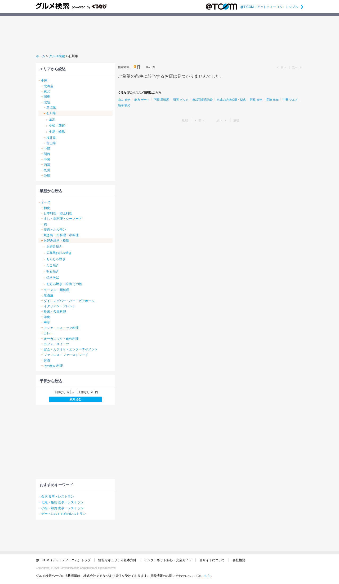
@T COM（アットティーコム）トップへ (271, 7)
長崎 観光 (272, 99)
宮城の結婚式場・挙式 (231, 99)
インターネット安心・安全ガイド (168, 560)
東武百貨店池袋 (202, 99)
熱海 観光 (124, 105)
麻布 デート (142, 99)
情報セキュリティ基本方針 (117, 560)
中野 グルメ (290, 99)
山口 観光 (124, 99)
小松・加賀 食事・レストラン (62, 508)
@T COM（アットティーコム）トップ (63, 560)
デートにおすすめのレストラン (63, 514)
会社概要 (239, 560)
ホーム (40, 56)
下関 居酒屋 (161, 99)
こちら (206, 576)
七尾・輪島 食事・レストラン (62, 502)
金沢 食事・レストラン (57, 496)
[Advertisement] (169, 34)
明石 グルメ (180, 99)
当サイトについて (212, 560)
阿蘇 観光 (256, 99)
